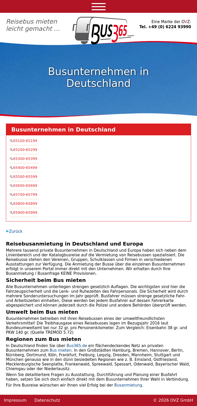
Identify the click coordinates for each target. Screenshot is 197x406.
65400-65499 (25, 168)
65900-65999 (25, 212)
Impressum (15, 400)
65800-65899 (25, 203)
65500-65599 (25, 177)
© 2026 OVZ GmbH (173, 400)
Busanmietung (128, 385)
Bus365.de (76, 345)
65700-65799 (25, 194)
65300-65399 (25, 159)
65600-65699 (25, 186)
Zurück (15, 231)
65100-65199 (25, 141)
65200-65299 (25, 150)
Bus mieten (61, 350)
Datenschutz (47, 400)
